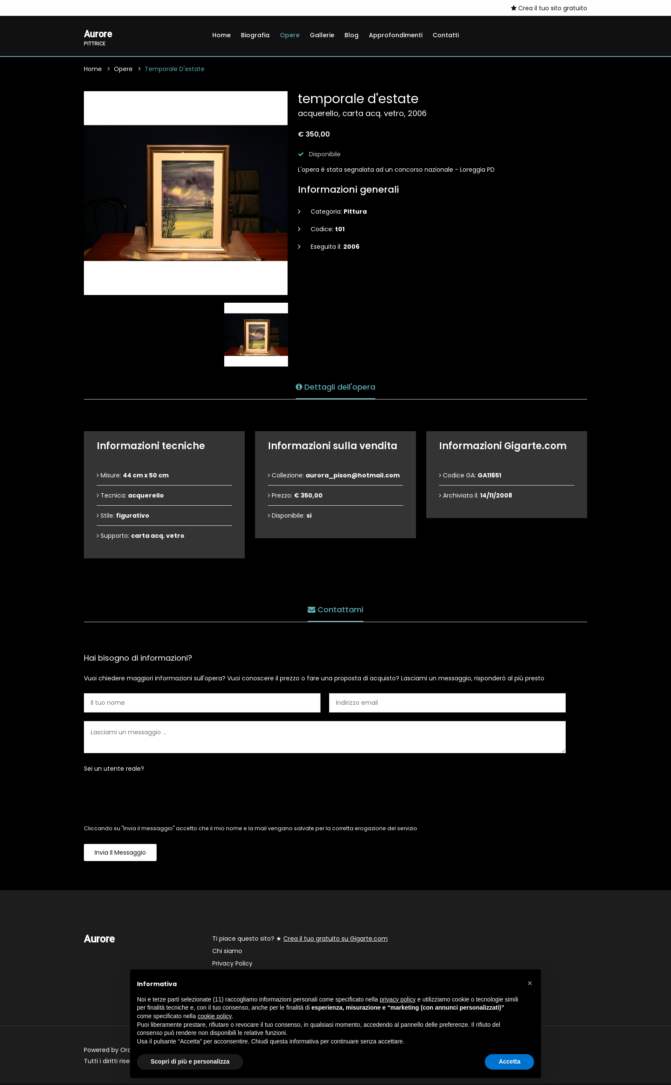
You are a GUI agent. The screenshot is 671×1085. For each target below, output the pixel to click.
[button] (530, 983)
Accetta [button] (509, 1061)
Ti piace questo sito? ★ (300, 940)
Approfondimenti (395, 35)
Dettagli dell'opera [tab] (335, 386)
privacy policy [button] (398, 999)
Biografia (255, 35)
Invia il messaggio (120, 854)
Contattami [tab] (335, 608)
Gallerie (322, 35)
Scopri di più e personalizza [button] (190, 1061)
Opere (290, 35)
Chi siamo (227, 952)
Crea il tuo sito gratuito (549, 8)
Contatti (446, 35)
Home (221, 35)
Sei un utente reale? (114, 770)
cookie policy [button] (215, 1016)
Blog (351, 35)
